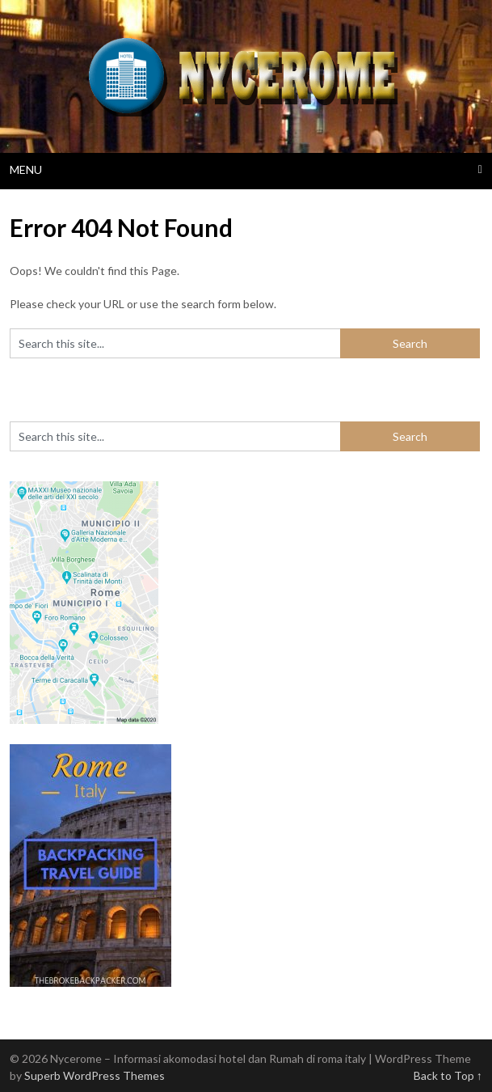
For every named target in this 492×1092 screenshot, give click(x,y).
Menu (26, 169)
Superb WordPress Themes (94, 1075)
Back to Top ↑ (448, 1075)
